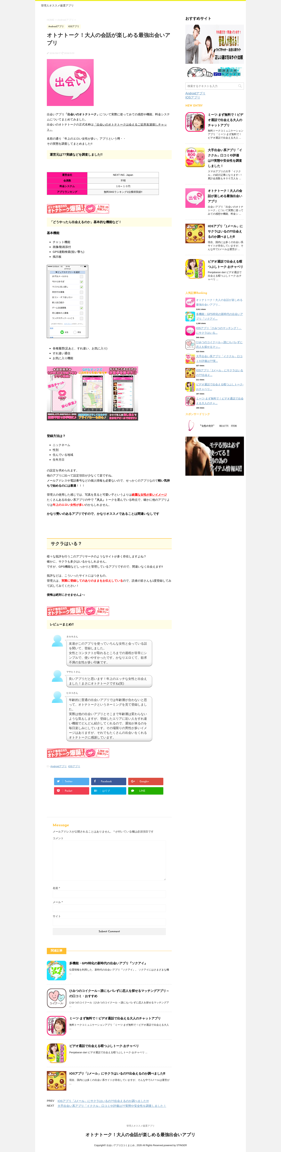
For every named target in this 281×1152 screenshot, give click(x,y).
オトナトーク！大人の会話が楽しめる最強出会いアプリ (225, 196)
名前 (56, 888)
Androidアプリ (58, 766)
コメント (58, 838)
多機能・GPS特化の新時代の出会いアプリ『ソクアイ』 (108, 963)
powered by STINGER (175, 1145)
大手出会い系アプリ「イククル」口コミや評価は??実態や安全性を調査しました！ (112, 1105)
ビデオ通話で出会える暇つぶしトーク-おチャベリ (104, 1046)
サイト (57, 916)
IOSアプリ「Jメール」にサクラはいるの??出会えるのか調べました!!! (117, 1073)
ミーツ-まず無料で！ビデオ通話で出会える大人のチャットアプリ (115, 1018)
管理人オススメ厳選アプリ (57, 5)
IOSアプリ (74, 766)
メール (58, 902)
